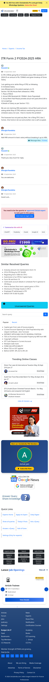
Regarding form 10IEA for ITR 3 (15, 275)
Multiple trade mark (11, 344)
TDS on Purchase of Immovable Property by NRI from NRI (25, 337)
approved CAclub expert (36, 210)
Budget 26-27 (6, 630)
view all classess (25, 401)
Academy (5, 15)
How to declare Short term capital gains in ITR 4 (21, 286)
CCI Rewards (5, 643)
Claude (26, 232)
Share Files (30, 619)
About (10, 663)
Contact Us (31, 672)
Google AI (35, 232)
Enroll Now (40, 371)
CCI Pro (28, 643)
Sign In (44, 11)
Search (24, 551)
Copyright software (11, 339)
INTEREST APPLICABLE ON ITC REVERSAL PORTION (22, 334)
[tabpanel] (24, 589)
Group (29, 639)
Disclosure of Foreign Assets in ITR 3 (17, 289)
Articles (4, 613)
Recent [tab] (14, 322)
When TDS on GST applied (13, 348)
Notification (30, 622)
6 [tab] (29, 607)
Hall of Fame (22, 528)
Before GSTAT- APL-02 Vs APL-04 (15, 351)
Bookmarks (5, 636)
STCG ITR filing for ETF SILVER (15, 272)
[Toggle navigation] (17, 11)
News (28, 613)
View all (43, 570)
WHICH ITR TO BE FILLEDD (14, 293)
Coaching (13, 15)
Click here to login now (24, 216)
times (44, 140)
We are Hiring (21, 663)
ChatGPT (7, 232)
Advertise (11, 668)
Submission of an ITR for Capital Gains (18, 277)
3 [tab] (20, 607)
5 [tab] (26, 607)
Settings (4, 625)
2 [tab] (17, 607)
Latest (12, 569)
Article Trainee (12, 585)
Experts (28, 616)
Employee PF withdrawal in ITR (15, 291)
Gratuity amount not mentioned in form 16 (20, 270)
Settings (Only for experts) (12, 535)
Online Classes (24, 359)
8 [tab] (35, 607)
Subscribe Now (24, 469)
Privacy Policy (19, 672)
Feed (3, 633)
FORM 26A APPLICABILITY (13, 346)
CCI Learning (30, 636)
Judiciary (4, 622)
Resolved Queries (38, 562)
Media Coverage (35, 663)
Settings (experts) (38, 556)
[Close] (46, 3)
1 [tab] (14, 607)
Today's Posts (22, 521)
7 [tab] (32, 607)
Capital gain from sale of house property (19, 327)
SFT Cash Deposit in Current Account (17, 341)
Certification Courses (33, 625)
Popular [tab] (6, 322)
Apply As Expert (21, 515)
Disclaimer (37, 668)
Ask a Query (34, 521)
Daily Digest (34, 515)
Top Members (6, 639)
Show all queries (9, 521)
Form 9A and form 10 (12, 279)
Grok (43, 232)
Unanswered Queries (18, 305)
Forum (3, 616)
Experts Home (8, 515)
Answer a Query (8, 528)
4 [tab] (23, 607)
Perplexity (17, 232)
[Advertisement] (24, 32)
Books (21, 15)
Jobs (26, 15)
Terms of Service (24, 668)
